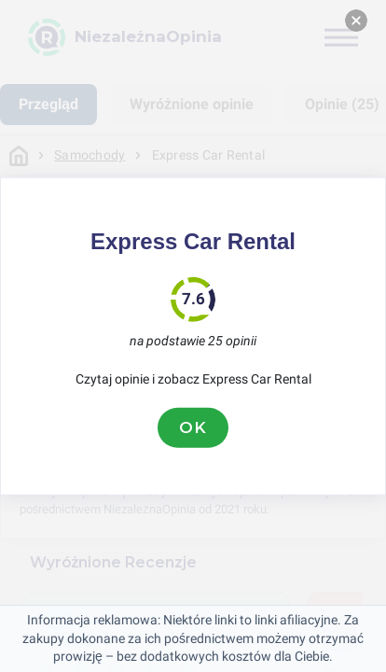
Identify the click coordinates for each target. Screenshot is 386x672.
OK (193, 427)
